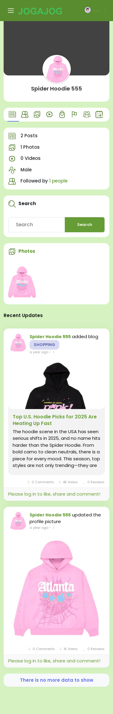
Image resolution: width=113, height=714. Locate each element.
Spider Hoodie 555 (56, 88)
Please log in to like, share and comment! (54, 494)
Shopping (44, 344)
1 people (58, 181)
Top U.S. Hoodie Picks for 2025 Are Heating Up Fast (55, 420)
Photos (26, 251)
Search (84, 224)
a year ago (39, 352)
